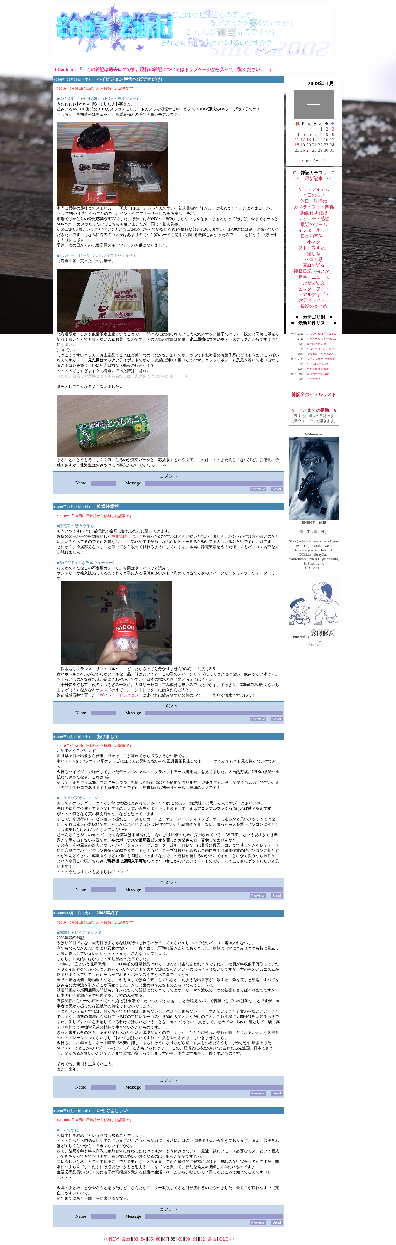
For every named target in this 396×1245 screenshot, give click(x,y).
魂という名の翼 (316, 343)
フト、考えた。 (313, 247)
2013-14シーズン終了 (320, 363)
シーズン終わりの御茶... (322, 358)
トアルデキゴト (313, 294)
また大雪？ (314, 378)
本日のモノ (314, 195)
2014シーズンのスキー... (322, 348)
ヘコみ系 (314, 259)
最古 (212, 1239)
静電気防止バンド (127, 536)
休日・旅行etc (314, 201)
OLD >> (227, 1239)
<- (304, 160)
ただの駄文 (314, 283)
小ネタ (314, 242)
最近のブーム (313, 224)
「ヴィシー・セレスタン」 (119, 695)
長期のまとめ (313, 306)
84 (143, 1239)
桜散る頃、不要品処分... (322, 353)
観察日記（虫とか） (314, 271)
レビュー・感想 (313, 218)
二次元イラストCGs (313, 300)
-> (324, 160)
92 (203, 1239)
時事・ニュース (313, 277)
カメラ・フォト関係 (314, 207)
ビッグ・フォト (313, 288)
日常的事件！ (313, 236)
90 (187, 1239)
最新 (126, 1239)
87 (165, 1239)
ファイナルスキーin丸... (321, 338)
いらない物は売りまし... (322, 333)
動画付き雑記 (313, 212)
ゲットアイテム (313, 189)
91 (195, 1239)
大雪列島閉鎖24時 (318, 373)
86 (158, 1239)
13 (308, 139)
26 (302, 150)
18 (297, 144)
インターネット (313, 230)
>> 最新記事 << (313, 178)
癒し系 (314, 253)
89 (180, 1239)
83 (136, 1239)
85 (150, 1239)
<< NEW (111, 1239)
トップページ (197, 69)
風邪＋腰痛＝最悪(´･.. (320, 368)
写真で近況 (314, 265)
